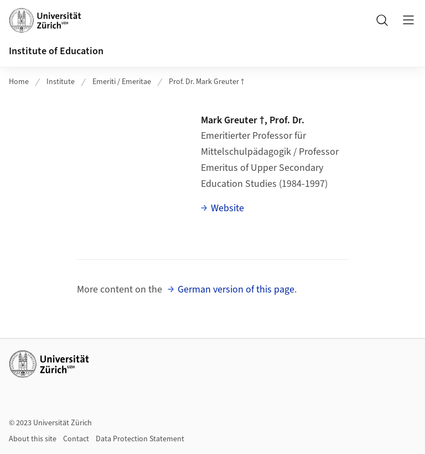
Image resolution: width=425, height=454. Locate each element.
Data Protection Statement (140, 439)
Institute (60, 81)
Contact (76, 439)
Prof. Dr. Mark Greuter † (206, 81)
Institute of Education (56, 51)
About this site (32, 439)
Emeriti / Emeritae (121, 81)
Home (19, 81)
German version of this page (236, 289)
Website (227, 208)
